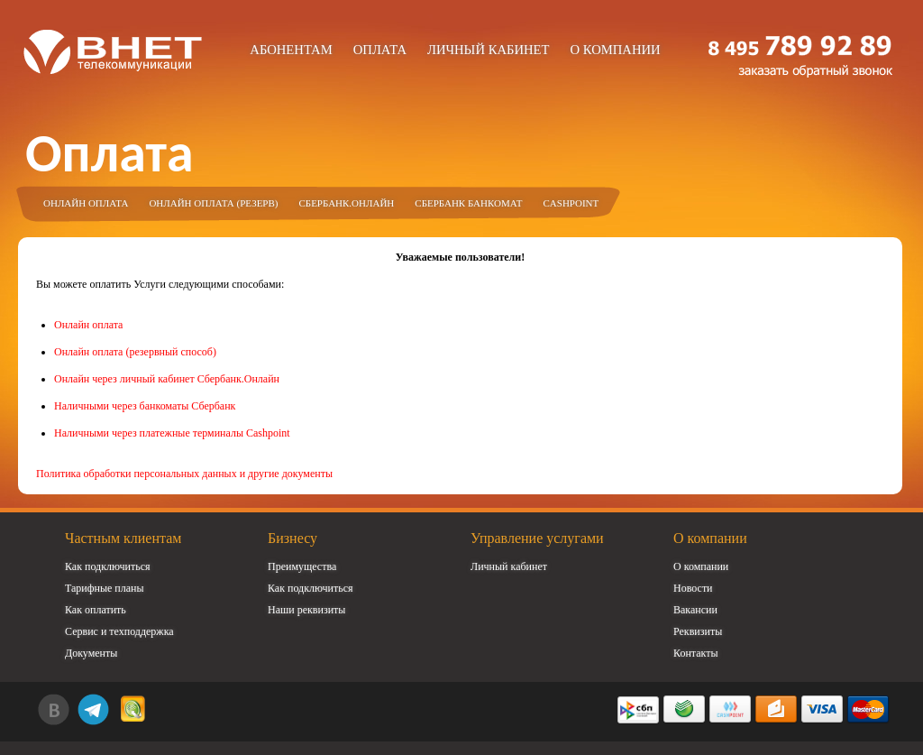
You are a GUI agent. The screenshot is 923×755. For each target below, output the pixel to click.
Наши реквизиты (306, 609)
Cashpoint (571, 203)
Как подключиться (108, 566)
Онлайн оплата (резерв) (213, 203)
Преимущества (302, 566)
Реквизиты (697, 631)
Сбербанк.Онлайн (346, 203)
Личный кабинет (488, 49)
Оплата (380, 49)
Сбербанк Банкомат (468, 203)
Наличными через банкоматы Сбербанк (144, 406)
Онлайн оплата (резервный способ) (135, 351)
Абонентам (291, 49)
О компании (615, 49)
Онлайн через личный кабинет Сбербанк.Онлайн (166, 379)
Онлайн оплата (85, 203)
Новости (693, 588)
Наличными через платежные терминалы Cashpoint (172, 433)
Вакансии (695, 609)
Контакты (695, 653)
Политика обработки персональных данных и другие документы (184, 473)
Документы (91, 653)
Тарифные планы (104, 588)
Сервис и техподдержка (119, 631)
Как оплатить (95, 609)
